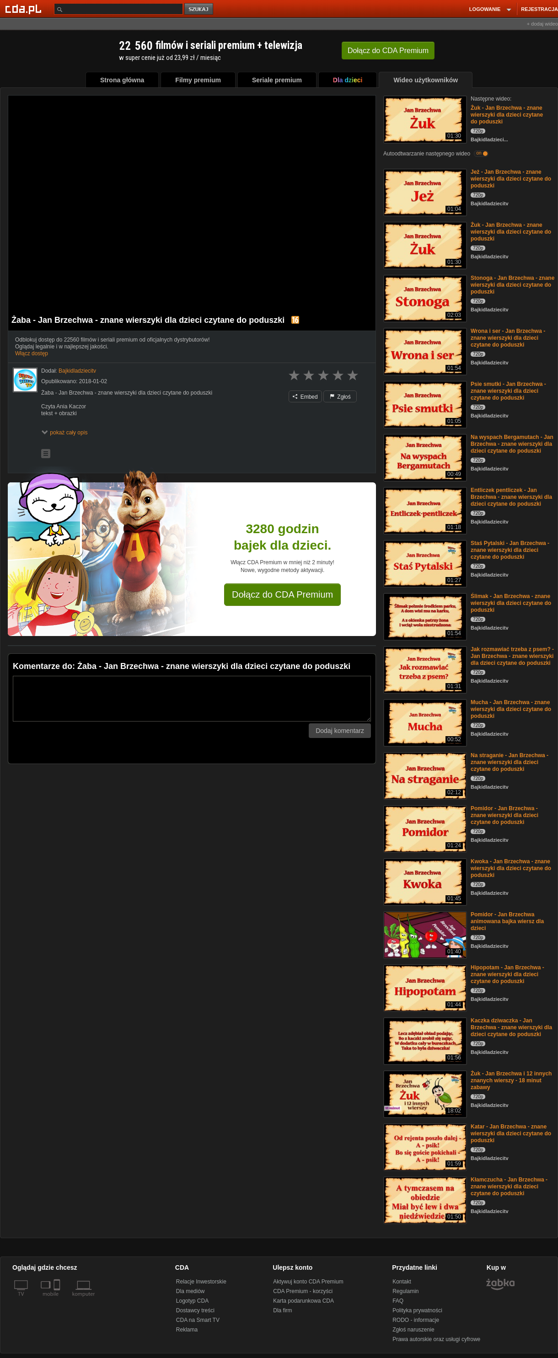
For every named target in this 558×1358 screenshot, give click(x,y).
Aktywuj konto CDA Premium (308, 1281)
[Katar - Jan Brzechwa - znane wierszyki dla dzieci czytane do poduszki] (424, 1146)
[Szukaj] (118, 9)
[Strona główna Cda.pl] (24, 8)
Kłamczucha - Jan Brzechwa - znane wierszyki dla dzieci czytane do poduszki (509, 1186)
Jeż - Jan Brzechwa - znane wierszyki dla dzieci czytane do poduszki (511, 179)
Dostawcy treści (195, 1310)
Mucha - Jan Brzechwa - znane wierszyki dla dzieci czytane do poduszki (511, 709)
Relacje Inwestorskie (201, 1281)
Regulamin (405, 1291)
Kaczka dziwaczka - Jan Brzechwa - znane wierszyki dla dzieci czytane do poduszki (511, 1027)
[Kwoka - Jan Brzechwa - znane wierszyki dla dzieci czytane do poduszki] (424, 881)
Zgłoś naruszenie (413, 1329)
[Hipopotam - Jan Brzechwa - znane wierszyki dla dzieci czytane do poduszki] (424, 987)
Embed (305, 397)
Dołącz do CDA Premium (282, 594)
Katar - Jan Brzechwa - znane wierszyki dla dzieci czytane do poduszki (511, 1133)
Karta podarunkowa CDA (303, 1301)
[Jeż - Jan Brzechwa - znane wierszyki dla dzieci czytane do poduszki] (424, 192)
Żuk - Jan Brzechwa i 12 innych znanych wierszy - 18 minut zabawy (511, 1080)
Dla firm (282, 1310)
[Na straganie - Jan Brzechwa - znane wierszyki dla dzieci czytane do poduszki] (424, 775)
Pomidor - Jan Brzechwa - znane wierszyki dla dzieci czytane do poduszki (504, 815)
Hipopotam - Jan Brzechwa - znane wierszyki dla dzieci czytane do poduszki (507, 974)
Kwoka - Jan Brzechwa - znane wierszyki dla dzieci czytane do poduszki (511, 868)
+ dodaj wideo (542, 24)
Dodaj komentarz (340, 730)
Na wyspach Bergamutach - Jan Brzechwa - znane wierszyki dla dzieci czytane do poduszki (512, 444)
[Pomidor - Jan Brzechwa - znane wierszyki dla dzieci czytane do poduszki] (424, 828)
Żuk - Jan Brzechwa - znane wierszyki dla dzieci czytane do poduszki (507, 115)
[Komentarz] (192, 699)
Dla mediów (190, 1291)
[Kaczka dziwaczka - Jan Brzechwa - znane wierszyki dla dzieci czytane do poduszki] (424, 1040)
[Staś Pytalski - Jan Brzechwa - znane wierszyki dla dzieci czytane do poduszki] (424, 563)
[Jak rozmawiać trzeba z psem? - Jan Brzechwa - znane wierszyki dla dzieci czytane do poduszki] (424, 669)
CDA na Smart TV (198, 1320)
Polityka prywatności (417, 1310)
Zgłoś (340, 397)
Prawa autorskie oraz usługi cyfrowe (436, 1339)
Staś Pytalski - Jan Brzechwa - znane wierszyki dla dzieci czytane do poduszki (510, 550)
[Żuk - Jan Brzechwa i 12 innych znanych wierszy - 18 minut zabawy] (424, 1093)
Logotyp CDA (192, 1301)
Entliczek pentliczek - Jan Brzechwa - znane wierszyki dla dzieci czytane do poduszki (511, 497)
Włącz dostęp (31, 353)
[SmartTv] (58, 1299)
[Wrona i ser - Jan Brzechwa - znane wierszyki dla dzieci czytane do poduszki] (424, 351)
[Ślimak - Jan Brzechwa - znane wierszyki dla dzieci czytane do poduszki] (424, 616)
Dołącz (388, 50)
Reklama (187, 1329)
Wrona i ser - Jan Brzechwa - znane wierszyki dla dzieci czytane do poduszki (508, 338)
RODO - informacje (415, 1320)
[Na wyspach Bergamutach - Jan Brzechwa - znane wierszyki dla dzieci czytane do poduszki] (424, 457)
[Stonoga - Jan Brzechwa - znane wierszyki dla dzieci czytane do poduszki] (424, 298)
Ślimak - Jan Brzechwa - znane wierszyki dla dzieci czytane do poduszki (511, 603)
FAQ (397, 1301)
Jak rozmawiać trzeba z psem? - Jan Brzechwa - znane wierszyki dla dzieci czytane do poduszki (512, 656)
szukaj (199, 9)
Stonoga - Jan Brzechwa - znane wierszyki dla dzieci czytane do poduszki (512, 285)
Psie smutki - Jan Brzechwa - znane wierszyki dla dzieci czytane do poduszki (508, 391)
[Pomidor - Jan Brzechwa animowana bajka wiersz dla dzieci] (424, 934)
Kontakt (401, 1281)
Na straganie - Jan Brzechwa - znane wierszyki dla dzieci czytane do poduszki (509, 762)
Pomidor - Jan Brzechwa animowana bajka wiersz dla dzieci (507, 921)
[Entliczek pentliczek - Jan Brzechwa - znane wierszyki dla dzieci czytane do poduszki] (424, 510)
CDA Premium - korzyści (303, 1291)
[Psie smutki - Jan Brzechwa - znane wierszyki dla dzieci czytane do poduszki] (424, 404)
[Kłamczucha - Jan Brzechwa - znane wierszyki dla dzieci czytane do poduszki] (424, 1199)
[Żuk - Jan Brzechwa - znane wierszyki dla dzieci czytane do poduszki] (424, 119)
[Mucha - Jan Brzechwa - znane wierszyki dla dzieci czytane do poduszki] (424, 722)
